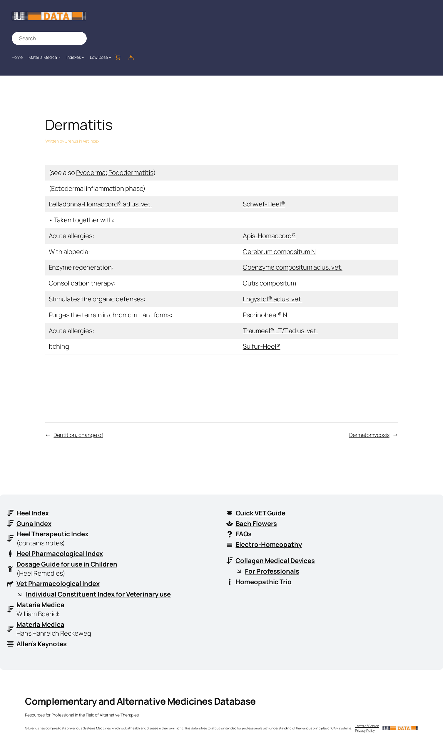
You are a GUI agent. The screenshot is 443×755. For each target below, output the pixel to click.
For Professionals (272, 571)
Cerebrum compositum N (279, 251)
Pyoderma (91, 172)
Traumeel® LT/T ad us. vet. (280, 330)
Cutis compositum (269, 283)
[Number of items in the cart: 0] (117, 57)
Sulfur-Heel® (261, 346)
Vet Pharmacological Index (58, 583)
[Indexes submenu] (83, 57)
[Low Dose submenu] (110, 57)
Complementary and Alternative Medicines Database (140, 701)
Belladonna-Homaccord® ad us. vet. (100, 204)
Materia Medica (40, 604)
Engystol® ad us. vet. (272, 299)
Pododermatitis (130, 172)
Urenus (71, 141)
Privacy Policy (365, 730)
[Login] (131, 57)
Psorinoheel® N (265, 314)
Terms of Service (367, 726)
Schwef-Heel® (264, 204)
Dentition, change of (78, 434)
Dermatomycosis (369, 434)
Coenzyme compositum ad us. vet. (292, 267)
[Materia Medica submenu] (59, 57)
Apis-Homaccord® (269, 235)
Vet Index (91, 141)
